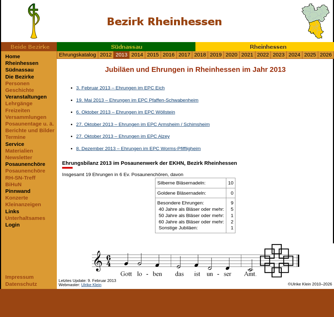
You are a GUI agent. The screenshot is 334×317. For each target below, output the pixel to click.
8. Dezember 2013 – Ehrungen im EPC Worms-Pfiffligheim (138, 148)
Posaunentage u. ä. (29, 124)
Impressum (19, 277)
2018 (200, 55)
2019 (216, 55)
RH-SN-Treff (20, 178)
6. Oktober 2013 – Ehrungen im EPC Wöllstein (125, 112)
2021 (247, 55)
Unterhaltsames (25, 218)
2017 (185, 55)
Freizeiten (17, 110)
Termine (15, 137)
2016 (169, 55)
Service (14, 144)
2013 (121, 55)
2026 (326, 55)
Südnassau (126, 46)
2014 (137, 55)
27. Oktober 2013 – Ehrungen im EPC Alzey (123, 136)
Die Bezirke (19, 77)
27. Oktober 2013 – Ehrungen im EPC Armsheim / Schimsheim (143, 124)
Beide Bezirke (29, 46)
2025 (310, 55)
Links (12, 211)
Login (12, 225)
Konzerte (16, 198)
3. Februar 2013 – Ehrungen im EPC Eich (120, 87)
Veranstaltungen (26, 97)
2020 (232, 55)
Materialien (19, 151)
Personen (17, 83)
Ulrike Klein (91, 285)
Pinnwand (18, 191)
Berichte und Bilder (29, 130)
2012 (106, 55)
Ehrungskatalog (77, 55)
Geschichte (19, 90)
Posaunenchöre (25, 164)
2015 (153, 55)
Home (12, 56)
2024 (294, 55)
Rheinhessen (264, 46)
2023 (279, 55)
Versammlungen (25, 117)
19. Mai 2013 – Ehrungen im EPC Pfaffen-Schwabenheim (137, 100)
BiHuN (13, 184)
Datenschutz (21, 284)
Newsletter (18, 157)
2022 (263, 55)
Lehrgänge (19, 103)
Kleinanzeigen (23, 204)
